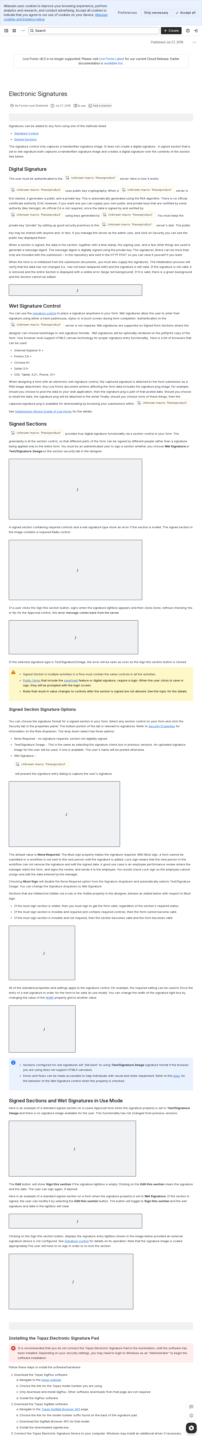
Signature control (77, 1241)
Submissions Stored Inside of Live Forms (43, 411)
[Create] (171, 30)
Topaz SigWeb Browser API (61, 1409)
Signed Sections (25, 139)
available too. (114, 63)
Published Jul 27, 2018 (167, 42)
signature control (44, 313)
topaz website (51, 1380)
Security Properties (162, 726)
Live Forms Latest (111, 59)
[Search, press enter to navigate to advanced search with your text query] (93, 30)
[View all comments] (191, 1406)
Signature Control (26, 133)
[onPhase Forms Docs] (23, 30)
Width (50, 997)
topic (176, 1075)
